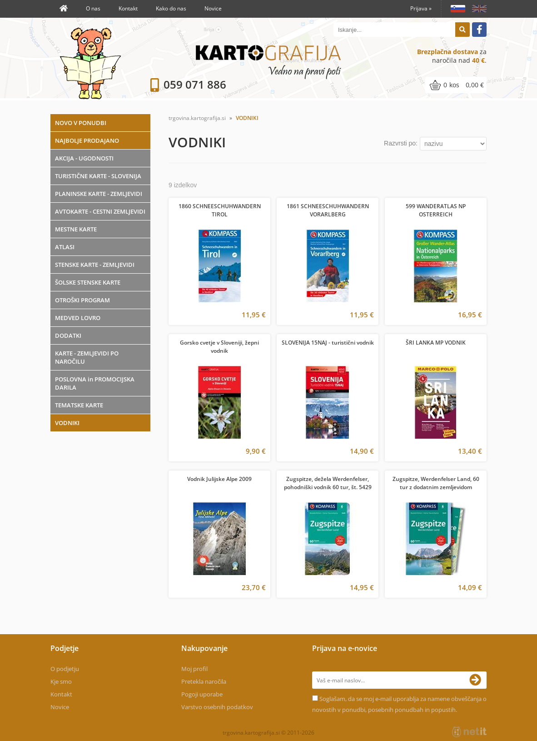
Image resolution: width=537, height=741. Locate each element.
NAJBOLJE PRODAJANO (87, 140)
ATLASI (65, 247)
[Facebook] (479, 29)
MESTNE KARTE (76, 229)
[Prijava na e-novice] (478, 680)
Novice (213, 8)
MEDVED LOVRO (77, 318)
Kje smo (61, 681)
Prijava (421, 8)
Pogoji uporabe (202, 694)
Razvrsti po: (401, 143)
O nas (93, 8)
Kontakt (128, 8)
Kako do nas (171, 8)
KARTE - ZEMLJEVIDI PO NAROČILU (87, 357)
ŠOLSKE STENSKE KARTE (87, 282)
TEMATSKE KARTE (79, 405)
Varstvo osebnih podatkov (217, 707)
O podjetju (64, 669)
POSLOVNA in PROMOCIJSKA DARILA (94, 383)
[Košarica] (456, 85)
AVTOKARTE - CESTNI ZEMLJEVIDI (100, 211)
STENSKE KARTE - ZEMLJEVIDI (94, 264)
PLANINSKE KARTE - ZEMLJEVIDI (98, 194)
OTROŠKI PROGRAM (82, 300)
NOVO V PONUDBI (80, 123)
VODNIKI (67, 423)
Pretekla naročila (203, 681)
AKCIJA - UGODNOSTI (84, 158)
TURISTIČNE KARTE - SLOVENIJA (98, 176)
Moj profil (194, 669)
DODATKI (68, 335)
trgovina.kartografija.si (197, 118)
